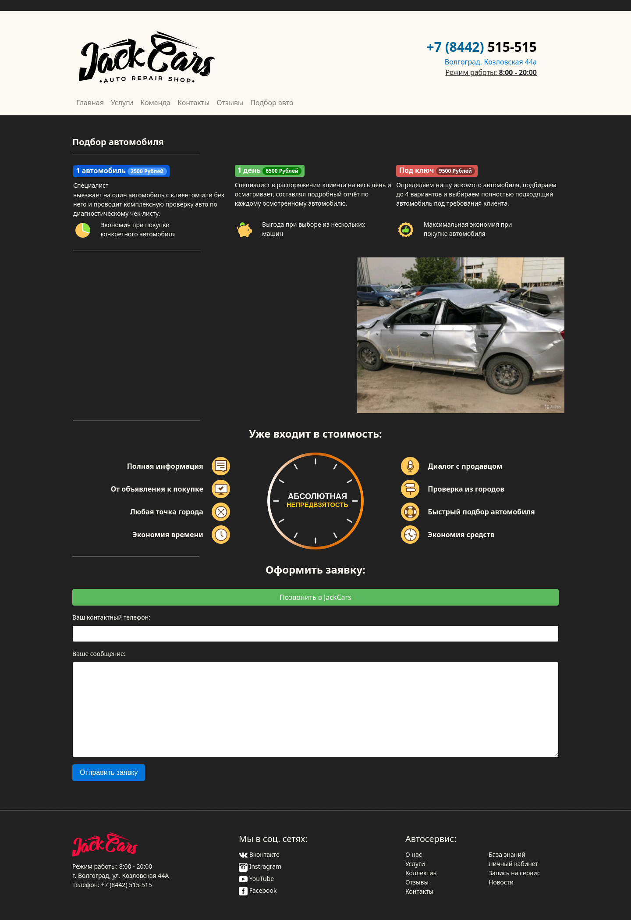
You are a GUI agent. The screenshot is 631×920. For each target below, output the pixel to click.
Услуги (122, 102)
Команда (155, 102)
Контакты (193, 102)
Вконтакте (259, 854)
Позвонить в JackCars (315, 597)
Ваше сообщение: (99, 653)
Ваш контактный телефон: (111, 617)
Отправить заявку (109, 772)
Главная (90, 102)
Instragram (260, 866)
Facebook (258, 890)
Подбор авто (271, 102)
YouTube (256, 878)
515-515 (512, 47)
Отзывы (229, 102)
